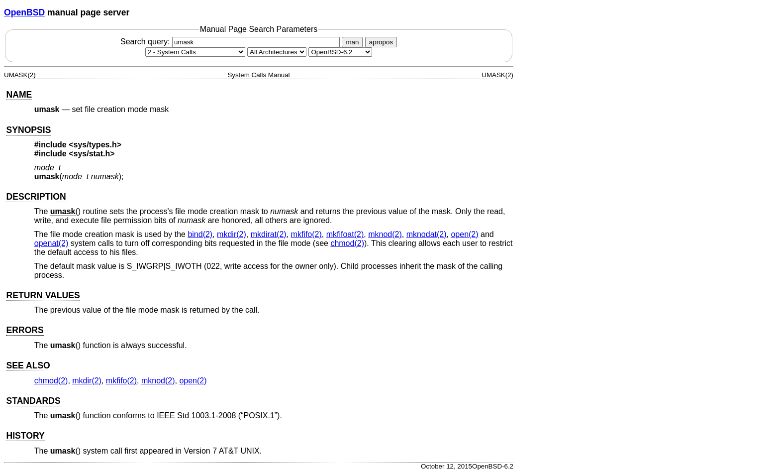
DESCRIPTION (36, 197)
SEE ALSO (28, 365)
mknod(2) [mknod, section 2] (385, 234)
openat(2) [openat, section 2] (51, 243)
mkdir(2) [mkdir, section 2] (231, 234)
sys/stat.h (92, 153)
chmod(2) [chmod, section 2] (347, 243)
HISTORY (25, 436)
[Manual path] (340, 52)
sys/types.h (95, 144)
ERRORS (24, 330)
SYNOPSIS (28, 130)
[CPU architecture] (276, 52)
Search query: (231, 41)
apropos (381, 42)
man (352, 42)
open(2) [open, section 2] (464, 234)
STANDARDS (33, 401)
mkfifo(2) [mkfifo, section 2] (306, 234)
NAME (19, 95)
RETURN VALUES (43, 295)
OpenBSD (24, 12)
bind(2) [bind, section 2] (200, 234)
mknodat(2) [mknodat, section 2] (426, 234)
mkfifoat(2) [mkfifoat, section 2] (345, 234)
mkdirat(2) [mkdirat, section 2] (269, 234)
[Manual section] (195, 52)
